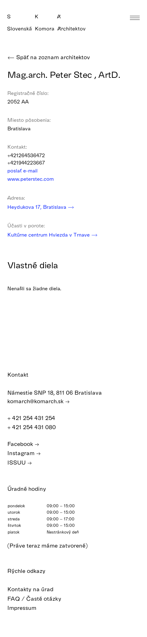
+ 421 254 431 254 (34, 418)
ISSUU (19, 462)
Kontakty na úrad (34, 589)
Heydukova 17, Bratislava (40, 207)
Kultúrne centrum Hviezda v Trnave (52, 234)
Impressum (26, 608)
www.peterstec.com (34, 179)
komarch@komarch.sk (38, 401)
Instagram (24, 453)
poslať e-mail (26, 170)
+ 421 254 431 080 (34, 427)
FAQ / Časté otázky (38, 598)
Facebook (23, 444)
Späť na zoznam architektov (48, 57)
